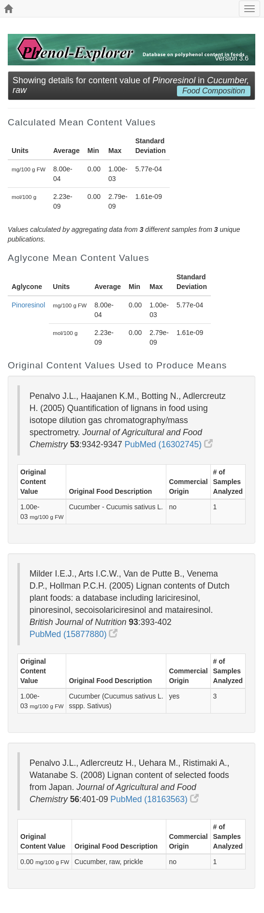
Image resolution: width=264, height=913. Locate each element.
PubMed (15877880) (73, 634)
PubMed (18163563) (154, 799)
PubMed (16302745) (169, 444)
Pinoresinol (28, 305)
